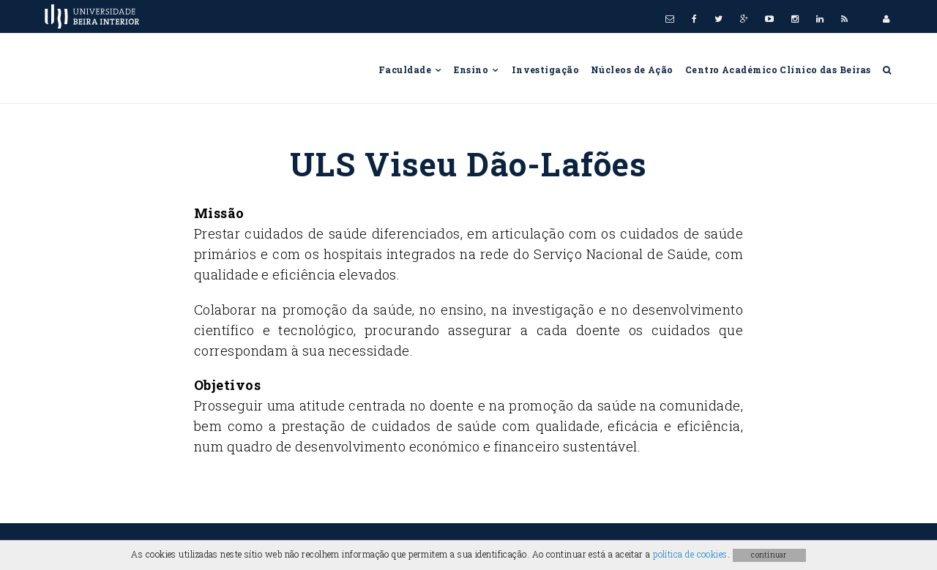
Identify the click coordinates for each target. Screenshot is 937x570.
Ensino (476, 69)
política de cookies (690, 554)
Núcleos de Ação (632, 69)
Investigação (545, 69)
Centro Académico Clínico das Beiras (778, 69)
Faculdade (410, 69)
